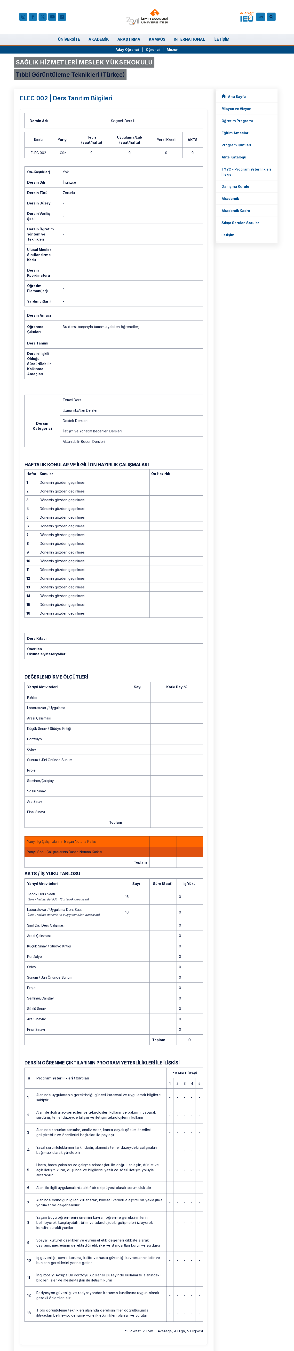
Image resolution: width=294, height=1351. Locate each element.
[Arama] (272, 16)
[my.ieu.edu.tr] (247, 17)
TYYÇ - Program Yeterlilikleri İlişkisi (246, 171)
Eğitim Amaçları (235, 133)
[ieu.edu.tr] (147, 17)
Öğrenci (153, 49)
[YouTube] (52, 17)
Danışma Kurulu (235, 186)
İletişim (228, 235)
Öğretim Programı (237, 121)
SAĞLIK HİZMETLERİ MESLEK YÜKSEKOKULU (84, 62)
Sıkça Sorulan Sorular (240, 223)
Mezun (172, 49)
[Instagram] (23, 17)
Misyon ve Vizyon (236, 109)
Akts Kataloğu (234, 157)
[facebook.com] (33, 17)
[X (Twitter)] (43, 17)
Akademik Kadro (236, 211)
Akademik (230, 198)
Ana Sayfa (234, 96)
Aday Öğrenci (127, 49)
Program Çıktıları (236, 145)
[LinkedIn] (62, 17)
